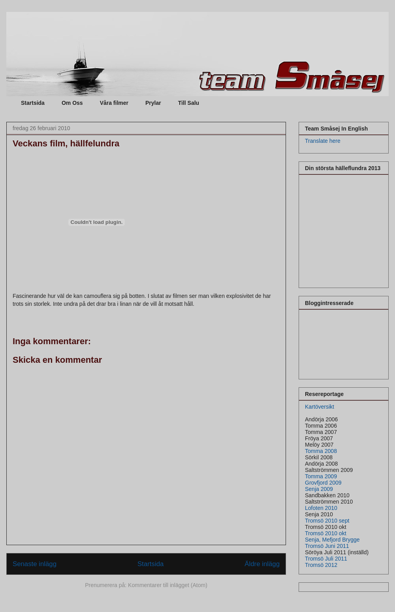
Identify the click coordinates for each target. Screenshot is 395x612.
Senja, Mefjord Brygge (332, 539)
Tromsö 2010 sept (327, 520)
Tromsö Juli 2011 (326, 558)
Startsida (33, 103)
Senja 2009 (319, 489)
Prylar (153, 103)
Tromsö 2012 (321, 565)
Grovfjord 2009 (323, 482)
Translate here (322, 141)
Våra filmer (114, 103)
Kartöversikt (319, 407)
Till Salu (188, 103)
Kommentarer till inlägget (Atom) (167, 585)
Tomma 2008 (321, 451)
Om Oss (72, 103)
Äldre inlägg (262, 564)
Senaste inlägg (34, 564)
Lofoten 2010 (321, 508)
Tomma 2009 (321, 476)
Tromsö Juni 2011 (327, 546)
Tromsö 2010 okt (325, 533)
